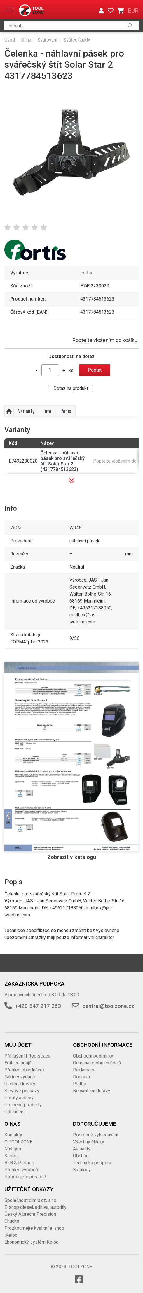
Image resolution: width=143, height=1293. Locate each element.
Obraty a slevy (19, 1097)
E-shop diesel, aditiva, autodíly (35, 1207)
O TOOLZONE (18, 1142)
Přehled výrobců (21, 1169)
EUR (133, 10)
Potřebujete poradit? (25, 1176)
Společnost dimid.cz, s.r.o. (30, 1200)
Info (47, 411)
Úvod (9, 40)
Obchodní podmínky (93, 1056)
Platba (79, 1084)
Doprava (81, 1077)
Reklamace (84, 1070)
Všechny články (88, 1142)
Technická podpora (92, 1163)
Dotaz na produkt (70, 388)
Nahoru (9, 411)
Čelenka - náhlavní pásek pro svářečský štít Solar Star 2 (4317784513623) (63, 461)
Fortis (86, 273)
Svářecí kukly (76, 40)
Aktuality (81, 1149)
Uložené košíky (19, 1084)
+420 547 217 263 (38, 1006)
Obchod (81, 1156)
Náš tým (12, 1149)
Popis (65, 411)
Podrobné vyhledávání (95, 1135)
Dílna (26, 40)
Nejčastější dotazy (91, 1091)
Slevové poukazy (21, 1091)
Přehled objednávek (24, 1070)
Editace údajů (18, 1063)
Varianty (26, 411)
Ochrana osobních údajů (97, 1063)
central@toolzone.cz (108, 1006)
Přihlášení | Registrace (27, 1056)
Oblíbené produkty (23, 1104)
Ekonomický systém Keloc (31, 1242)
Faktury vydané (19, 1077)
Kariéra (11, 1156)
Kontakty (13, 1135)
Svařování (47, 40)
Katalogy (82, 1169)
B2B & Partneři (19, 1163)
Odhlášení (14, 1111)
